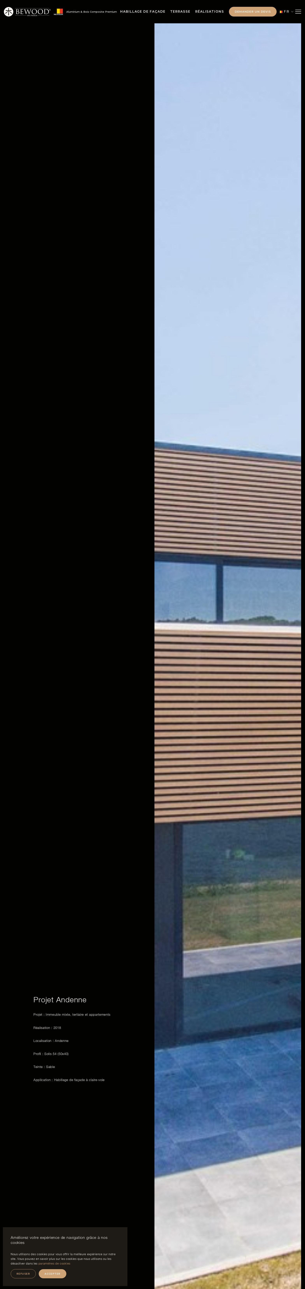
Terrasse (180, 11)
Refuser (23, 1273)
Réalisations (209, 11)
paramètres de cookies (54, 1263)
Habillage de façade (142, 11)
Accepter (52, 1273)
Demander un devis (253, 11)
